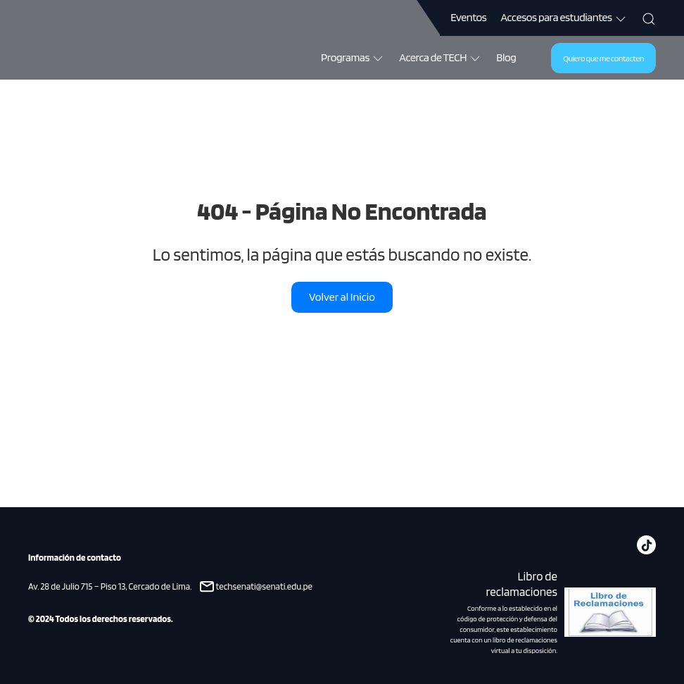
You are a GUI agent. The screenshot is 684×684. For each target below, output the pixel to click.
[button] (649, 17)
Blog (506, 57)
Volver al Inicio (342, 297)
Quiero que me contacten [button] (603, 58)
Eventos (468, 17)
